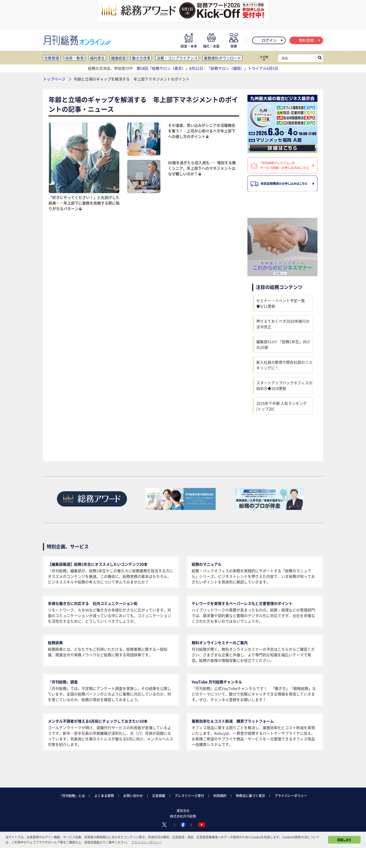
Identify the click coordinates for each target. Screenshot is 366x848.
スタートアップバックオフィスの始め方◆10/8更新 (284, 385)
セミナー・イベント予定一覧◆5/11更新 (280, 303)
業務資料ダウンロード (222, 58)
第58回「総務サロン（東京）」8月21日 (170, 68)
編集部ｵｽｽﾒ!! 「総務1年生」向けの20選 (283, 344)
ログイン (272, 40)
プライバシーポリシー (290, 795)
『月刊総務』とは (72, 795)
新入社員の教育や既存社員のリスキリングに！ (284, 365)
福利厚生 (97, 58)
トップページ (54, 79)
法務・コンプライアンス (177, 58)
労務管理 (51, 58)
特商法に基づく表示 (250, 795)
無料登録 (310, 40)
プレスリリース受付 (189, 795)
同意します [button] (344, 839)
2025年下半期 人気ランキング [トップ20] (281, 406)
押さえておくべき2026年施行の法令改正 (283, 323)
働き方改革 (141, 58)
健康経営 (118, 58)
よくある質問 (104, 795)
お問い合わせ (133, 795)
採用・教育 (74, 58)
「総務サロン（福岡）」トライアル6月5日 (242, 68)
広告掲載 (158, 795)
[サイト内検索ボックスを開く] (320, 58)
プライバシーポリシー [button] (146, 842)
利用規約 (219, 795)
